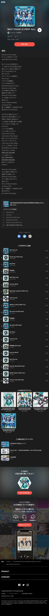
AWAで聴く (24, 44)
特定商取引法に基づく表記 (7, 596)
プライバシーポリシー (13, 593)
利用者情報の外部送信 (27, 593)
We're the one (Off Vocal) (13, 217)
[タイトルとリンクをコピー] (30, 236)
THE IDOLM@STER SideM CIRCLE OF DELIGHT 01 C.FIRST (24, 409)
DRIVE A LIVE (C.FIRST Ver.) (14, 222)
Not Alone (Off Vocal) (11, 220)
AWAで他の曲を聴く (24, 493)
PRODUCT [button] (5, 571)
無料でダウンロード (24, 525)
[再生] (40, 30)
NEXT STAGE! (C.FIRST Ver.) (13, 564)
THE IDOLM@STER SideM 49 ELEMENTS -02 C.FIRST (40, 409)
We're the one (10, 212)
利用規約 (3, 593)
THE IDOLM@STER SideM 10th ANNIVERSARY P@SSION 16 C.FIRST (8, 409)
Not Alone (8, 215)
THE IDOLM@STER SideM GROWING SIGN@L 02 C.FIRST (29, 203)
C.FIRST (18, 32)
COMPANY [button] (5, 577)
